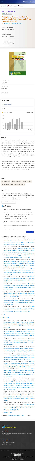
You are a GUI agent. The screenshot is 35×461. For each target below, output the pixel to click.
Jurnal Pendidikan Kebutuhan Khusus (12, 6)
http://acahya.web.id (20, 459)
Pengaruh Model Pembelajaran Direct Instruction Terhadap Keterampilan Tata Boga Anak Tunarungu (19, 293)
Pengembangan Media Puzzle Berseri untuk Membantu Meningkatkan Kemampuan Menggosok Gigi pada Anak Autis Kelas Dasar (19, 324)
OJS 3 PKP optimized (20, 458)
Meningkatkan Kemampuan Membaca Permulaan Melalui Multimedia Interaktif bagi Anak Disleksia (19, 285)
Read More (30, 231)
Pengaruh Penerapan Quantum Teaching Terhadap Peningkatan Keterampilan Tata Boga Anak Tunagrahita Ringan (19, 308)
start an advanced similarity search (16, 415)
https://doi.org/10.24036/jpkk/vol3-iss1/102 (13, 23)
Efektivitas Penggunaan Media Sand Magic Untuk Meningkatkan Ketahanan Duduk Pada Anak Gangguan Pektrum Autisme (19, 363)
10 (9, 412)
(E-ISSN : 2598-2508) (23, 450)
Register (25, 1)
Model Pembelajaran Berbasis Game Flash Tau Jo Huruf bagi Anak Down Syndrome (19, 270)
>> (4, 314)
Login (32, 1)
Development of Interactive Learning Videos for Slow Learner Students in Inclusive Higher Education (19, 340)
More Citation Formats (8, 202)
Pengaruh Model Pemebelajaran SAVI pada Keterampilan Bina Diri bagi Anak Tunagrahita (19, 278)
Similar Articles (5, 318)
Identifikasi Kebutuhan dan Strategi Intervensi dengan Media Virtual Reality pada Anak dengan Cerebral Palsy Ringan (19, 406)
